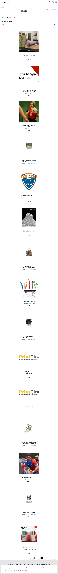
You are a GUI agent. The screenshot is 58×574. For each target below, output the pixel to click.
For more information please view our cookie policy (15, 570)
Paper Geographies (29, 231)
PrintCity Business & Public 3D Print (29, 372)
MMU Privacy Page (28, 564)
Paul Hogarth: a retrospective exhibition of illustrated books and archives (29, 268)
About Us (10, 564)
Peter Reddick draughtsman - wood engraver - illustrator (29, 338)
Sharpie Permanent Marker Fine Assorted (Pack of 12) (29, 549)
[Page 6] (39, 558)
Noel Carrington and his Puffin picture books (29, 161)
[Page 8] (45, 558)
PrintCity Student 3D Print (29, 407)
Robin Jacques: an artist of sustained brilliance (29, 442)
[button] (29, 24)
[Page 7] (42, 558)
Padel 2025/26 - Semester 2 (29, 196)
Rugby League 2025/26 (29, 477)
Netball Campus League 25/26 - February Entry (29, 91)
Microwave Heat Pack (29, 55)
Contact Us (19, 564)
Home (2, 7)
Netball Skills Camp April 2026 (29, 126)
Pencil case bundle (29, 301)
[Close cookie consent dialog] (54, 567)
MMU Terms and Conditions (43, 564)
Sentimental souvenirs (29, 512)
